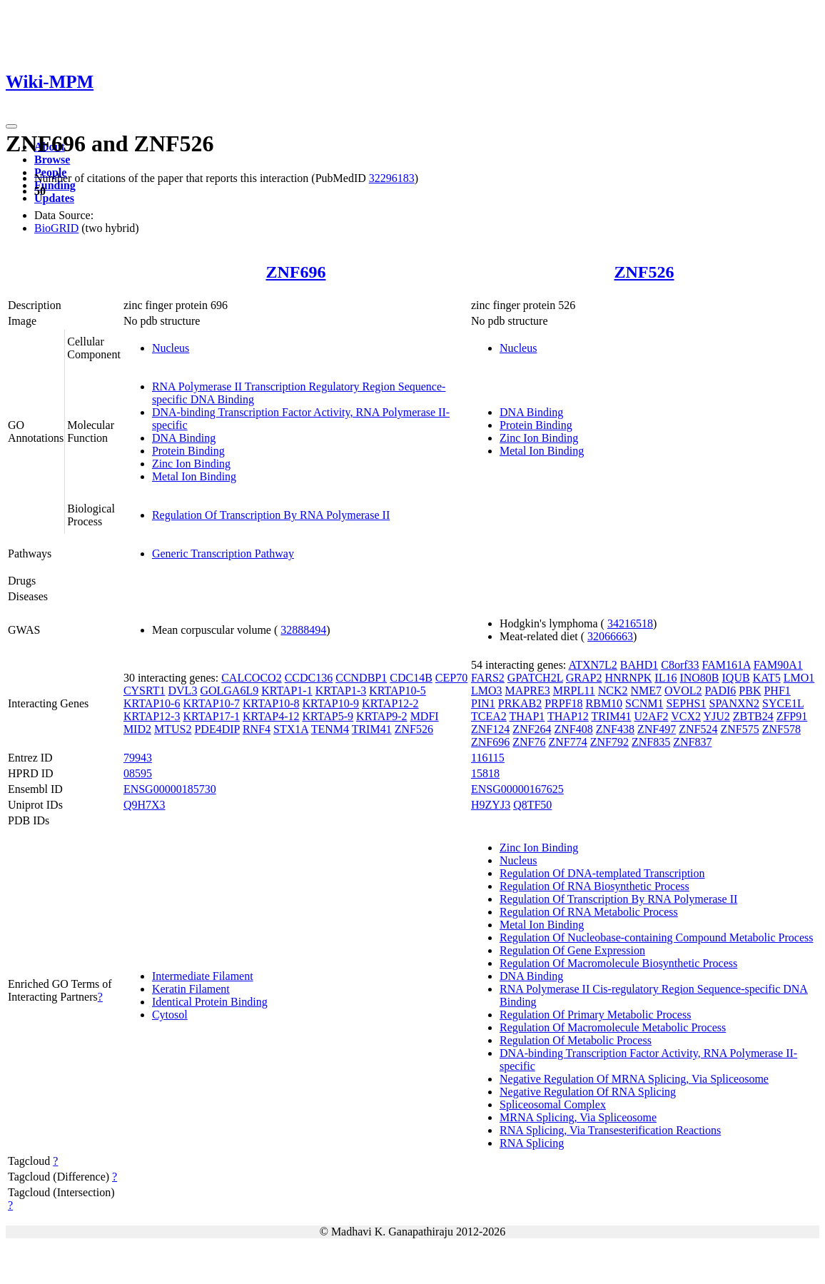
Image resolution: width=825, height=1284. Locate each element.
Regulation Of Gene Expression (572, 950)
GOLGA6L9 (229, 690)
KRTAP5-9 (328, 716)
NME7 (646, 690)
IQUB (736, 678)
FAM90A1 (778, 665)
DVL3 (183, 690)
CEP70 (451, 678)
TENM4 (330, 729)
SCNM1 (644, 703)
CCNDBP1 (361, 678)
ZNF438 (615, 729)
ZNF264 (531, 729)
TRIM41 (372, 729)
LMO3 (486, 690)
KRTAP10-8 (271, 703)
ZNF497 (656, 729)
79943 (137, 758)
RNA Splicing (532, 1143)
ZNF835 (651, 742)
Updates (54, 198)
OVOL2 (683, 690)
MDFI (424, 716)
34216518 (630, 623)
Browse (52, 159)
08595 (137, 773)
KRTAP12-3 (152, 716)
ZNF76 (528, 742)
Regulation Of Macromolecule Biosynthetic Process (618, 963)
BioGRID (56, 228)
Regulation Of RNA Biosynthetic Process (594, 886)
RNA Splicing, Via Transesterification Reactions (610, 1130)
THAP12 (568, 716)
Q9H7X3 (144, 805)
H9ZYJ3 (490, 805)
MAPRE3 (527, 690)
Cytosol (170, 1015)
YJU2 (716, 716)
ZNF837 (692, 742)
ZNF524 (698, 729)
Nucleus (170, 348)
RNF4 (256, 729)
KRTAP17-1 (211, 716)
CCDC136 (309, 678)
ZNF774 (567, 742)
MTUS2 (172, 729)
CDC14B (411, 678)
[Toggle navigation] (11, 126)
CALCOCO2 (251, 678)
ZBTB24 (753, 716)
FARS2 (488, 678)
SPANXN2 (734, 703)
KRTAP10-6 (152, 703)
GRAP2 (584, 678)
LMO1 (799, 678)
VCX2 (686, 716)
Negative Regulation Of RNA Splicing (588, 1092)
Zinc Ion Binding (191, 464)
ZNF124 (490, 729)
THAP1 (527, 716)
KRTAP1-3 (341, 690)
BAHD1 (639, 665)
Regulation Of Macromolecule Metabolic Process (613, 1027)
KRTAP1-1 (287, 690)
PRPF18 (563, 703)
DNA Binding (184, 438)
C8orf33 (680, 665)
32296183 (392, 178)
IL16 (665, 678)
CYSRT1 (144, 690)
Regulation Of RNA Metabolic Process (589, 912)
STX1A (290, 729)
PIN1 (483, 703)
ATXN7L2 (592, 665)
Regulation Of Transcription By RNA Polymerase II (271, 515)
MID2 (137, 729)
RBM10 (604, 703)
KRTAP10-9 (331, 703)
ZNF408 (573, 729)
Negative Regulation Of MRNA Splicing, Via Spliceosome (634, 1079)
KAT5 (767, 678)
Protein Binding (188, 451)
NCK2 (613, 690)
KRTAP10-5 (397, 690)
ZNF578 (781, 729)
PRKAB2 (520, 703)
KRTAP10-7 (211, 703)
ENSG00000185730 (169, 789)
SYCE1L (783, 703)
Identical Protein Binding (210, 1002)
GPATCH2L (535, 678)
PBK (750, 690)
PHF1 (777, 690)
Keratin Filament (191, 989)
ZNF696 (295, 272)
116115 (488, 758)
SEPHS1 (686, 703)
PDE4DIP (216, 729)
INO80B (699, 678)
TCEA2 (489, 716)
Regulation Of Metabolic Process (576, 1040)
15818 (485, 773)
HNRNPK (628, 678)
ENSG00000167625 (517, 789)
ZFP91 (792, 716)
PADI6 (720, 690)
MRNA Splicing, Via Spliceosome (578, 1117)
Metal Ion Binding (194, 476)
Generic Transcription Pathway (223, 553)
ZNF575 (739, 729)
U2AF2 (651, 716)
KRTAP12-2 (390, 703)
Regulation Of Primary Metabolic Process (595, 1015)
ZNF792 (609, 742)
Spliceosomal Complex (553, 1104)
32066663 (610, 636)
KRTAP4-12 (271, 716)
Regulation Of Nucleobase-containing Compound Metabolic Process (656, 937)
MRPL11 (574, 690)
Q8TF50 (532, 805)
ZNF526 (644, 272)
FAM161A (726, 665)
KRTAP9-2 (382, 716)
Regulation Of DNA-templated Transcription (602, 873)
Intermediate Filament (202, 976)
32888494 (303, 630)
